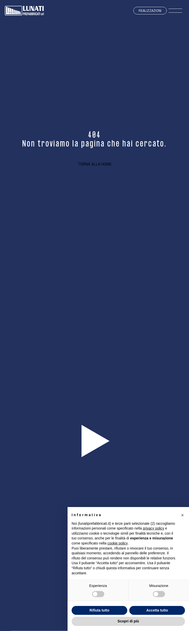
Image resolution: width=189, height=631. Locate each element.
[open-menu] (175, 11)
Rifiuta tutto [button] (100, 610)
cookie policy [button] (118, 543)
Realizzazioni (150, 11)
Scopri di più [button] (128, 621)
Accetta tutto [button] (157, 610)
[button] (182, 515)
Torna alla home (95, 164)
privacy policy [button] (153, 528)
